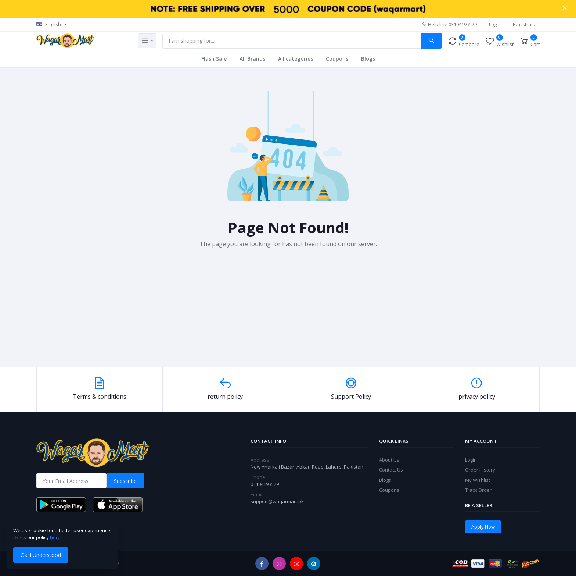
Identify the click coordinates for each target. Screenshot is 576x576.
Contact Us (391, 469)
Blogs (368, 58)
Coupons (337, 58)
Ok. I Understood (41, 554)
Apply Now (483, 526)
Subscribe (125, 480)
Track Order (478, 490)
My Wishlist (477, 480)
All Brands (252, 58)
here (55, 537)
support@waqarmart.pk (277, 501)
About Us (389, 459)
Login (495, 24)
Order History (480, 469)
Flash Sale (214, 58)
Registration (526, 24)
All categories (295, 58)
